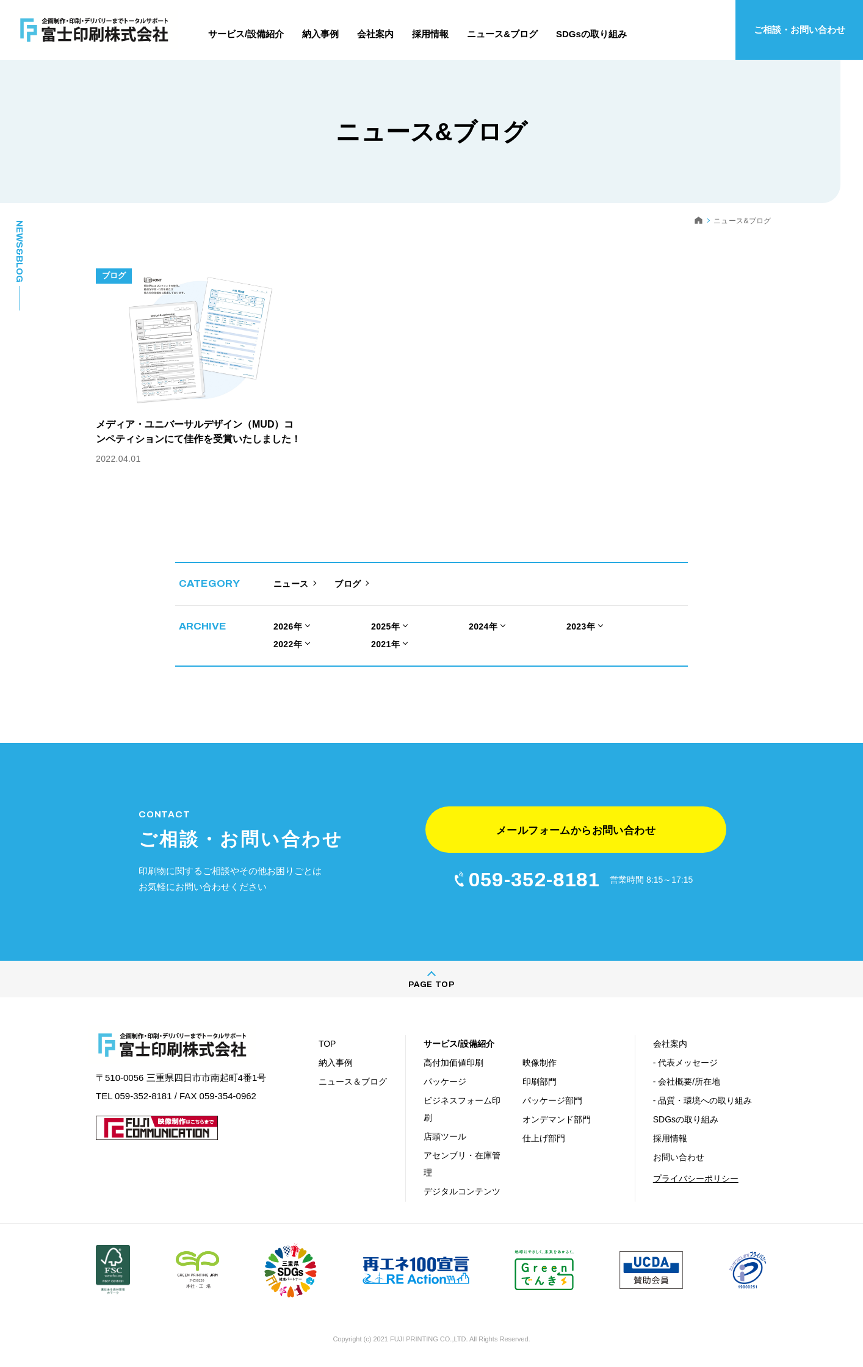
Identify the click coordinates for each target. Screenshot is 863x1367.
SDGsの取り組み (685, 1119)
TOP (327, 1044)
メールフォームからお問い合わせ (575, 830)
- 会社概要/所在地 (686, 1081)
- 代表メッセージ (685, 1062)
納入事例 (336, 1062)
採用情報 (670, 1138)
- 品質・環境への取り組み (703, 1100)
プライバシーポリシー (695, 1178)
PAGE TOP (431, 984)
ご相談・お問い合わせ (799, 29)
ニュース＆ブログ (353, 1081)
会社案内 (670, 1044)
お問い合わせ (678, 1157)
